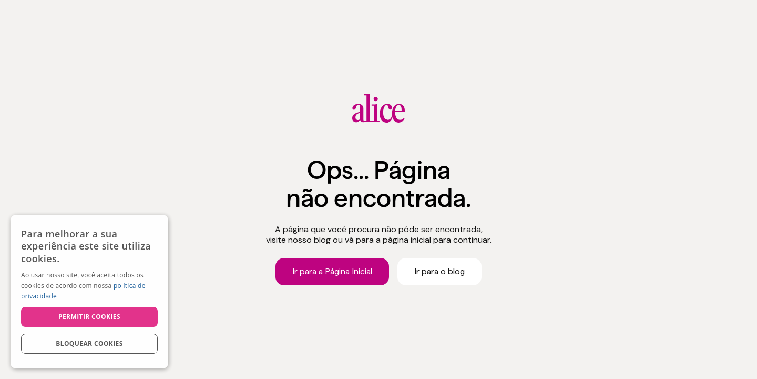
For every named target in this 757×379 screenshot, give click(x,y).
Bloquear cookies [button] (89, 343)
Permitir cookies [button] (89, 316)
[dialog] (89, 291)
